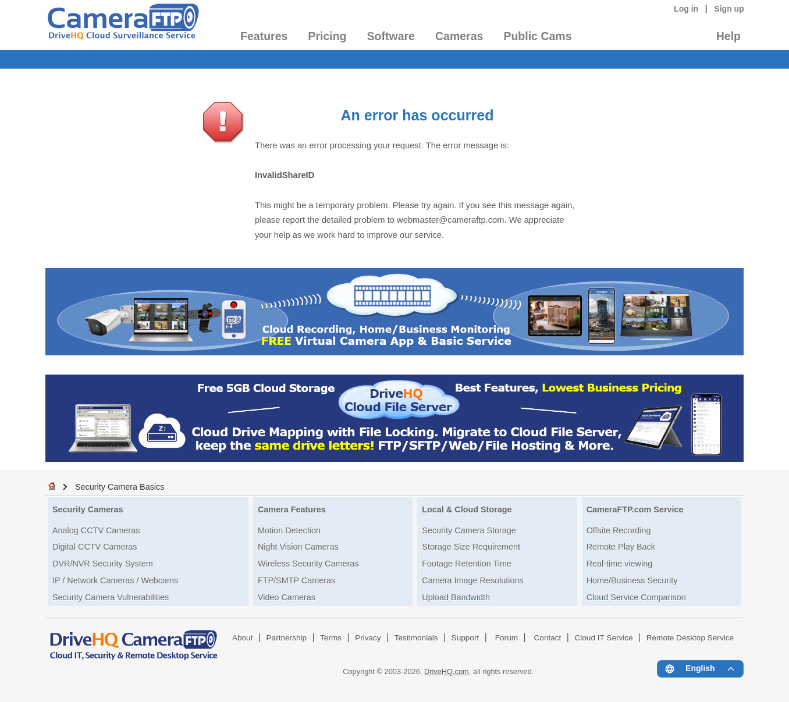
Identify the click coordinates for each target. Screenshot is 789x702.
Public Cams (537, 36)
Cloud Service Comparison (636, 597)
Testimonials (416, 637)
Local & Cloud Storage (466, 509)
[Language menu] (700, 669)
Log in (686, 8)
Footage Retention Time (466, 563)
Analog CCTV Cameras (96, 530)
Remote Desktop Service (690, 637)
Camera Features (292, 509)
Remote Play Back (621, 546)
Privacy (368, 637)
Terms (331, 637)
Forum (506, 637)
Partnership (286, 637)
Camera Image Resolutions (472, 580)
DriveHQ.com (446, 671)
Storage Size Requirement (471, 546)
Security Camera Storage (469, 530)
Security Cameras (87, 509)
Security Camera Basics (120, 486)
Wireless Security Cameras (308, 563)
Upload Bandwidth (456, 597)
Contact (547, 637)
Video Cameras (286, 597)
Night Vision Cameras (298, 546)
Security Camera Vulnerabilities (110, 597)
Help (728, 36)
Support (465, 637)
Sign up (729, 8)
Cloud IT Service (603, 637)
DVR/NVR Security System (102, 563)
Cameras (459, 36)
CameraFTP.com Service (635, 509)
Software (391, 36)
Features (263, 36)
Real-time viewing (620, 563)
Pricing (327, 36)
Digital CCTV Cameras (94, 546)
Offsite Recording (619, 530)
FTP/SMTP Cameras (296, 580)
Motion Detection (289, 530)
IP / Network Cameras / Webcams (115, 580)
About (242, 637)
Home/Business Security (632, 580)
